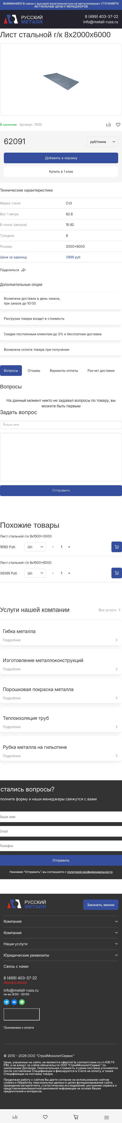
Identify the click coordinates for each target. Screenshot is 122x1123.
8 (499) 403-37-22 (101, 16)
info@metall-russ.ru (100, 21)
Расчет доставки (101, 370)
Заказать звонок (101, 905)
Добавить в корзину (61, 158)
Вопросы (11, 370)
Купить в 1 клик (61, 171)
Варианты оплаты (64, 370)
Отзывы (34, 370)
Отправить (61, 490)
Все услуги (107, 610)
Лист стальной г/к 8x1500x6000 (25, 562)
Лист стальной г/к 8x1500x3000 (26, 536)
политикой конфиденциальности (90, 872)
